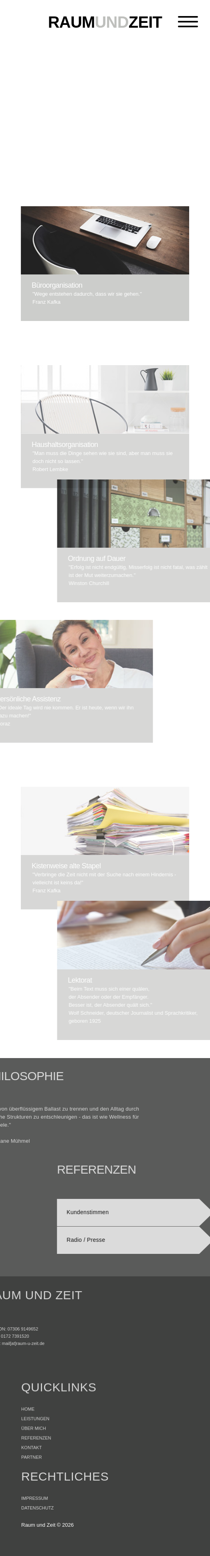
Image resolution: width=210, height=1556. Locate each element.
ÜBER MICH (33, 1458)
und (105, 22)
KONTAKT (31, 1478)
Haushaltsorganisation (65, 491)
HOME (27, 1439)
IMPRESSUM (34, 1514)
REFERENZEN (36, 1468)
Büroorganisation (52, 285)
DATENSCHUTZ (37, 1523)
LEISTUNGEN (35, 1449)
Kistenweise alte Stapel (66, 912)
